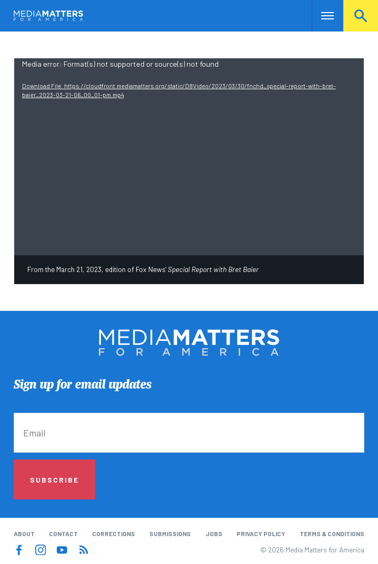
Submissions (170, 533)
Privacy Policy (261, 533)
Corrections (113, 533)
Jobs (214, 533)
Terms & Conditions (332, 533)
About (24, 533)
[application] (189, 156)
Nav (321, 16)
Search (360, 16)
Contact (63, 533)
